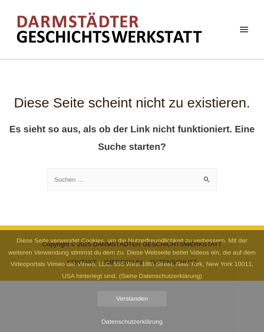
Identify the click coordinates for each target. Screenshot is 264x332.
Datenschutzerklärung (132, 321)
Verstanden (132, 298)
